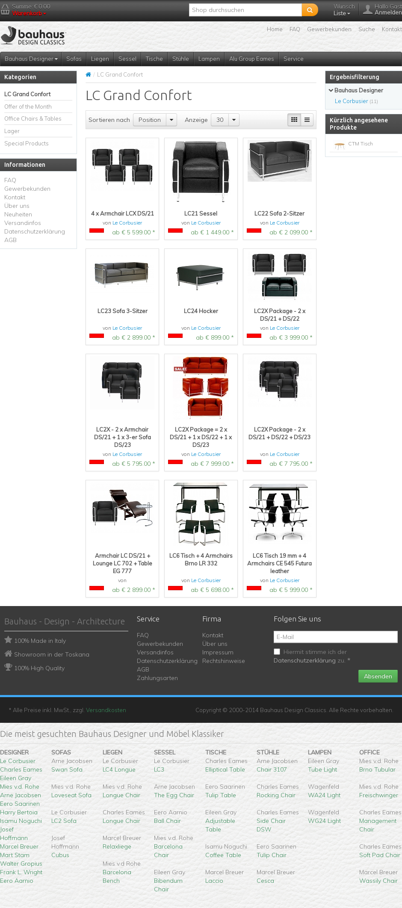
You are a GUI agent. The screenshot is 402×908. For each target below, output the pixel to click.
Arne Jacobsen (20, 795)
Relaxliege (117, 846)
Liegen (100, 58)
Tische (154, 58)
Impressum (218, 652)
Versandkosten (106, 710)
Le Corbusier (127, 222)
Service (294, 58)
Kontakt (392, 29)
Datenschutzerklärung (34, 231)
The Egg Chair (174, 795)
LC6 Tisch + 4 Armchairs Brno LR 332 (201, 559)
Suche (366, 29)
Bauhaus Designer (31, 58)
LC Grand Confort (27, 94)
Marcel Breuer (19, 846)
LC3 (159, 769)
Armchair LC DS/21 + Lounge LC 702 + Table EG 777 (122, 563)
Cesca (265, 880)
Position (150, 120)
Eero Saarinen (20, 803)
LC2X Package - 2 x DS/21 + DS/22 (279, 315)
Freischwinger (378, 795)
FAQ (295, 29)
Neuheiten (18, 214)
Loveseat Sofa (71, 795)
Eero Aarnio (16, 880)
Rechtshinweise (223, 661)
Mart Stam (15, 855)
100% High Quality (39, 668)
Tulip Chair (272, 855)
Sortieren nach (109, 120)
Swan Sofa (67, 769)
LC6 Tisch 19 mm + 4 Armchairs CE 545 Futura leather (279, 563)
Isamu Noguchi (21, 821)
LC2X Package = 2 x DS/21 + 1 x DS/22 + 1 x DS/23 (201, 437)
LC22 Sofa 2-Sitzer (279, 213)
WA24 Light (324, 795)
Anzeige (196, 120)
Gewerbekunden (329, 29)
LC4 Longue (119, 769)
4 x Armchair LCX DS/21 (122, 213)
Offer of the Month (28, 106)
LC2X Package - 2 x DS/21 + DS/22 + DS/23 (279, 433)
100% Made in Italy (40, 641)
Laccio (214, 880)
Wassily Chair (378, 880)
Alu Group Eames (251, 58)
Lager (12, 130)
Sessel (127, 58)
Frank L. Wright (21, 872)
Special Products (26, 143)
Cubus (60, 855)
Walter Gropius (21, 863)
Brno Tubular (377, 769)
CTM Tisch (360, 143)
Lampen (209, 58)
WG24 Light (324, 821)
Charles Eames (21, 769)
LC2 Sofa (64, 821)
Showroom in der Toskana (51, 654)
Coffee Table (223, 855)
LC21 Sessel (200, 213)
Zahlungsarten (157, 678)
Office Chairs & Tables (33, 118)
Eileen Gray (15, 778)
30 (219, 120)
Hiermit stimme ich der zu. (312, 656)
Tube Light (322, 769)
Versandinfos (22, 223)
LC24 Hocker (201, 311)
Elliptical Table (225, 769)
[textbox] (245, 9)
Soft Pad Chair (379, 855)
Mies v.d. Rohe (19, 786)
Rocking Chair (276, 795)
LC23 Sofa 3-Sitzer (123, 311)
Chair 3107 (272, 769)
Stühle (180, 58)
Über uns (17, 206)
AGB (10, 240)
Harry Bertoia (19, 812)
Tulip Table (220, 795)
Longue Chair (121, 795)
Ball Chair (167, 821)
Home (275, 29)
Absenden (378, 676)
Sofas (74, 58)
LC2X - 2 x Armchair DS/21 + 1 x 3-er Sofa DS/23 (122, 437)
